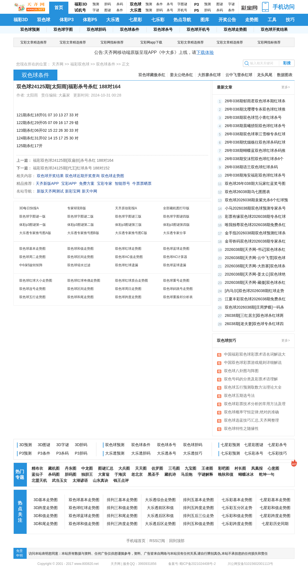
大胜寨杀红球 (209, 75)
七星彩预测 (230, 444)
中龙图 (87, 468)
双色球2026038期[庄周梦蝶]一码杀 (254, 307)
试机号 (80, 10)
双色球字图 (63, 29)
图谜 (107, 10)
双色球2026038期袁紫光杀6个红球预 (256, 200)
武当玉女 (59, 480)
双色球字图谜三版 (128, 216)
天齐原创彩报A (126, 208)
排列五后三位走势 (198, 515)
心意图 (273, 468)
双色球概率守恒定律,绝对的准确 (251, 412)
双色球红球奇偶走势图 (83, 280)
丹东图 (70, 468)
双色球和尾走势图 (80, 297)
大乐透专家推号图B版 (83, 233)
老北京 (137, 474)
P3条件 (44, 453)
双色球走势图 (235, 29)
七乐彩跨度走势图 (237, 523)
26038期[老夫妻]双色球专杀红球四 (254, 323)
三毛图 (174, 468)
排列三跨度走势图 (122, 523)
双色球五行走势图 (32, 297)
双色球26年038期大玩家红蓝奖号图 (255, 183)
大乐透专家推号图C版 (131, 233)
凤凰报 (257, 468)
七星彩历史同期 (275, 523)
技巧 (290, 19)
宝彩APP (69, 183)
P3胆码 (81, 453)
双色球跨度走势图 (128, 297)
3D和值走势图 (45, 515)
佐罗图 (157, 468)
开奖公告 (227, 19)
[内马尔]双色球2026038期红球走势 (254, 290)
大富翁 (104, 474)
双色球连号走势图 (32, 289)
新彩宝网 (72, 191)
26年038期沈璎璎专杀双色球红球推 (255, 109)
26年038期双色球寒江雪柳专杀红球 (255, 134)
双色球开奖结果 (274, 29)
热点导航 (182, 19)
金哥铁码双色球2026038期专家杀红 (255, 241)
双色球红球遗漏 (126, 265)
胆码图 (70, 474)
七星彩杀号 (277, 444)
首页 (58, 7)
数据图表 (284, 75)
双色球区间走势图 (80, 257)
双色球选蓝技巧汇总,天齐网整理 (251, 420)
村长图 (240, 468)
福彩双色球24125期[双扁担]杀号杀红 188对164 (73, 160)
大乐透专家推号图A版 (35, 233)
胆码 (107, 4)
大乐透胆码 (140, 453)
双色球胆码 (96, 29)
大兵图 (124, 468)
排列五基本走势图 (198, 499)
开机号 (182, 10)
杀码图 (54, 474)
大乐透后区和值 (160, 515)
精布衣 (37, 468)
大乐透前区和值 (160, 507)
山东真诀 (100, 480)
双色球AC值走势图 (129, 257)
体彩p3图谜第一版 (32, 225)
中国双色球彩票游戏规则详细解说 (253, 362)
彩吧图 (223, 468)
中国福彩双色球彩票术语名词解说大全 (254, 355)
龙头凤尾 (264, 75)
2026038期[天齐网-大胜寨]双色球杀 (255, 266)
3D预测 (25, 444)
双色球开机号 (198, 29)
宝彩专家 (104, 183)
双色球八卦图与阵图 (241, 371)
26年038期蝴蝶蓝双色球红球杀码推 (255, 150)
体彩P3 (67, 19)
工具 (272, 19)
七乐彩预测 (230, 453)
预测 (96, 4)
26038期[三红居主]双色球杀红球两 (254, 315)
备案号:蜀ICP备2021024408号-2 (192, 564)
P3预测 (25, 453)
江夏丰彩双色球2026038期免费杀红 (255, 299)
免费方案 (86, 183)
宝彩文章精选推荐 (33, 42)
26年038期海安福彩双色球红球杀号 (255, 175)
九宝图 (190, 468)
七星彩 (135, 19)
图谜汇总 (105, 468)
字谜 (96, 10)
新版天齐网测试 (50, 191)
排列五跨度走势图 (198, 507)
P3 (196, 4)
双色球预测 (30, 29)
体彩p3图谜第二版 (80, 225)
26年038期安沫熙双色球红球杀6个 (254, 158)
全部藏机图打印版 (176, 208)
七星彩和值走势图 (275, 507)
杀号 (170, 4)
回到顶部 (176, 540)
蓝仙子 (37, 474)
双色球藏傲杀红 (151, 75)
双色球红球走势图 (128, 249)
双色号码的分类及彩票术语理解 (251, 379)
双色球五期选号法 (239, 395)
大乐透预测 (114, 453)
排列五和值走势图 (198, 523)
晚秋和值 (225, 474)
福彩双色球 (79, 64)
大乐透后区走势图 (160, 523)
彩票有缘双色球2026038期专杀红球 (255, 216)
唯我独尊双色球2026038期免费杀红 (255, 224)
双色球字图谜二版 (80, 216)
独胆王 (87, 474)
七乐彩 (157, 19)
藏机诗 (170, 474)
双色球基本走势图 (32, 249)
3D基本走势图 (45, 499)
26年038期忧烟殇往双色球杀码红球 (255, 142)
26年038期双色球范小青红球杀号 (253, 117)
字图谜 (182, 4)
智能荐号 (122, 183)
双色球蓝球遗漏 (174, 265)
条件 (119, 10)
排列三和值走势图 (122, 507)
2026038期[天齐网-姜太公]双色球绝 (255, 274)
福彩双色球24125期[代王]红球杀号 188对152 (71, 168)
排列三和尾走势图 (122, 515)
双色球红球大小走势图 (35, 280)
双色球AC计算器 (175, 257)
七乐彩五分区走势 (237, 507)
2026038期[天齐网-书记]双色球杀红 (255, 249)
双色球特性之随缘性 (241, 428)
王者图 (207, 468)
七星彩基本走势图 (275, 499)
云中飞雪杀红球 (238, 75)
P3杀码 (62, 453)
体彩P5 (90, 19)
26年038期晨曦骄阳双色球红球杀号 (255, 125)
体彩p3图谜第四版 (176, 225)
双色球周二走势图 (32, 257)
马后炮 (186, 474)
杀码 (119, 4)
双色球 (135, 4)
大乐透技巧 (192, 453)
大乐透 (135, 10)
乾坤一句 (266, 474)
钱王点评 (121, 480)
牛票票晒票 (142, 183)
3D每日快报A (29, 208)
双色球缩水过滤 (78, 265)
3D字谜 (62, 444)
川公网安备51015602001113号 (250, 564)
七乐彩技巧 (277, 453)
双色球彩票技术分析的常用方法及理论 (254, 404)
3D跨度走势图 (45, 507)
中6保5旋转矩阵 (31, 265)
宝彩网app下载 (151, 42)
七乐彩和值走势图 (237, 515)
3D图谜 (44, 444)
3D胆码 (81, 444)
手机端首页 (135, 540)
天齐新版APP (47, 183)
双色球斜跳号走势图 (178, 289)
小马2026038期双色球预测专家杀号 (255, 208)
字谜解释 (205, 474)
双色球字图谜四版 (176, 216)
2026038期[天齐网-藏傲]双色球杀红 (255, 282)
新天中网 (89, 191)
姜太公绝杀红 (181, 75)
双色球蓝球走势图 (176, 249)
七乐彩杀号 (253, 453)
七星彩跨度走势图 (275, 515)
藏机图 (54, 468)
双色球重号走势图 (176, 280)
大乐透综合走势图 (160, 499)
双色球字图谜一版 (32, 216)
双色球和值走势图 (80, 249)
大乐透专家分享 (174, 233)
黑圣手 (153, 474)
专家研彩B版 (76, 208)
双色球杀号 (163, 29)
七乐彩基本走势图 (237, 499)
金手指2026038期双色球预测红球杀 (255, 233)
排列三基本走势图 (122, 499)
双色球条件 (129, 29)
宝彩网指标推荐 (112, 42)
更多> (285, 87)
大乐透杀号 (166, 453)
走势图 (251, 19)
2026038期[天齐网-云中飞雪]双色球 (255, 257)
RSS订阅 (157, 540)
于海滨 (120, 474)
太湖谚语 (80, 480)
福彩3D (80, 4)
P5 (196, 10)
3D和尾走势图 (45, 523)
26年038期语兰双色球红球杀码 (251, 167)
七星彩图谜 (253, 444)
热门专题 (19, 474)
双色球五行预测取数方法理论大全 (253, 387)
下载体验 (205, 52)
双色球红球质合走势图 (131, 280)
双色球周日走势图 (128, 289)
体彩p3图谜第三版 (128, 225)
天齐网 (57, 64)
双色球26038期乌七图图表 (247, 191)
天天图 (141, 468)
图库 (204, 19)
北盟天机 (39, 480)
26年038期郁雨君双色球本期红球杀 (255, 101)
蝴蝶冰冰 (246, 474)
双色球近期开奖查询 (82, 176)
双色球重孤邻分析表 (178, 297)
